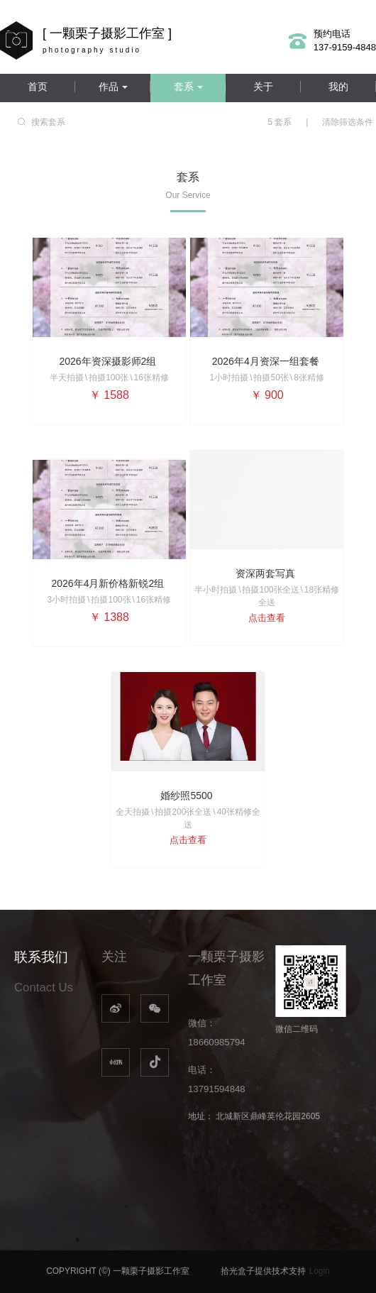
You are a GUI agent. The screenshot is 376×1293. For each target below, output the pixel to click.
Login (319, 1271)
